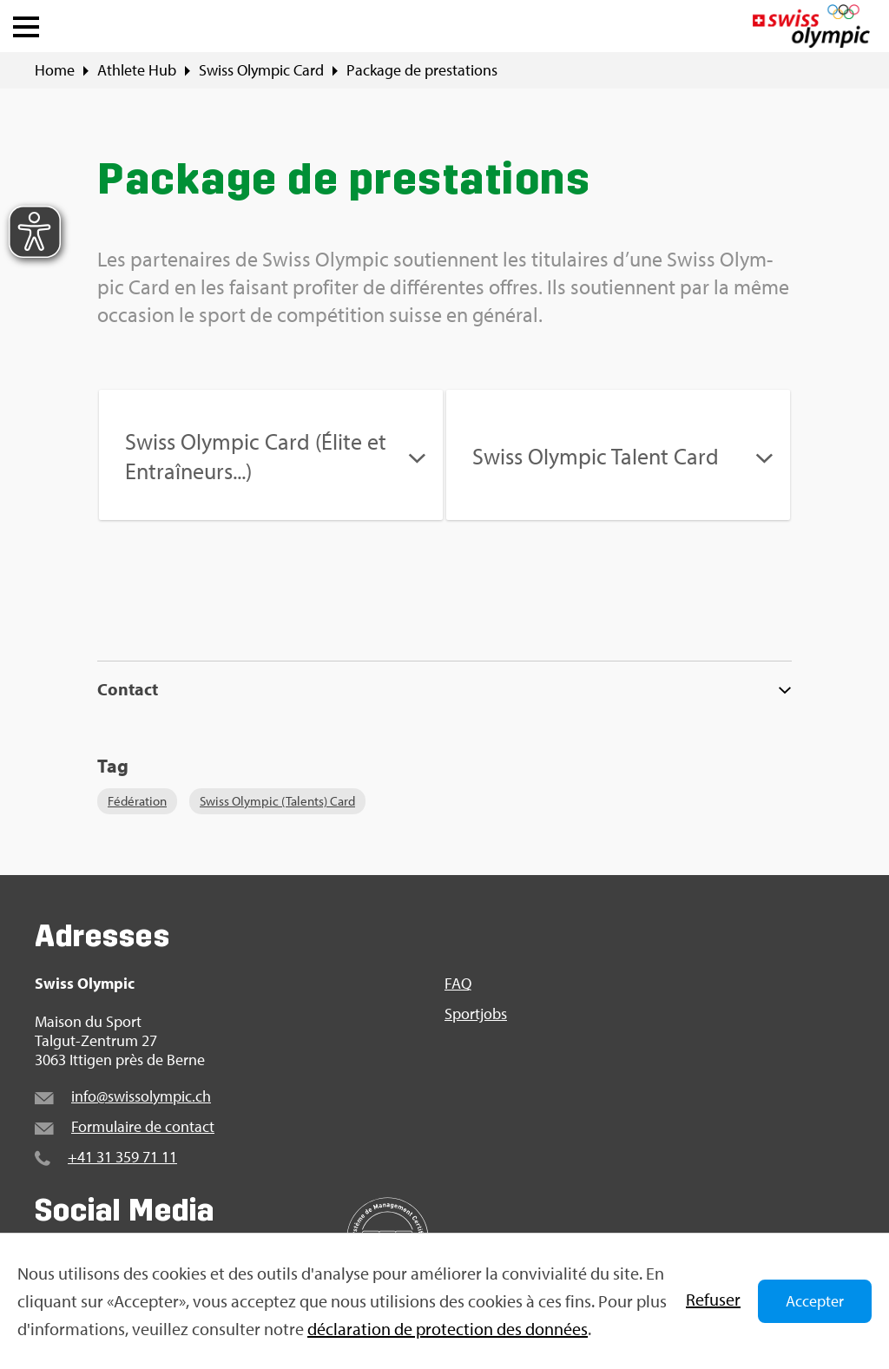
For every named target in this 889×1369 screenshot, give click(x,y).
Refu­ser (713, 1299)
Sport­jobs (475, 1013)
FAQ (457, 983)
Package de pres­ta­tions (421, 70)
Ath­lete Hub (136, 70)
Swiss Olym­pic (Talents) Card (277, 801)
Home (55, 70)
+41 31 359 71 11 (122, 1157)
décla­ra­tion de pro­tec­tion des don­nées (447, 1328)
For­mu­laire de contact (142, 1126)
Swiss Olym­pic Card (261, 70)
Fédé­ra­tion (137, 801)
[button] (26, 22)
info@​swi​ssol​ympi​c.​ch (141, 1096)
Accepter (815, 1301)
